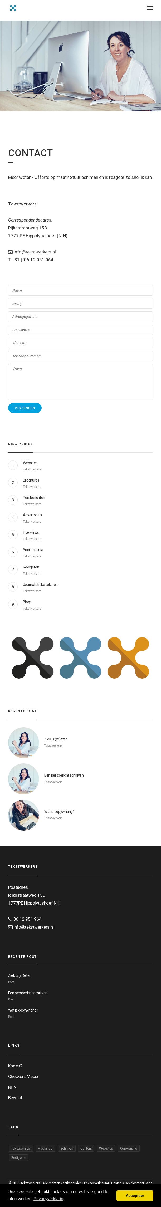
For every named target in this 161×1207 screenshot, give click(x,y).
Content (86, 1148)
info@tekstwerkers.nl (32, 251)
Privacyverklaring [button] (49, 1198)
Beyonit (15, 1097)
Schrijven (66, 1148)
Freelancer (45, 1148)
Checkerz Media (23, 1076)
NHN (12, 1087)
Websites (106, 1148)
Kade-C (15, 1065)
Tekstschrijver (21, 1148)
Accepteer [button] (135, 1196)
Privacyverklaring (96, 1183)
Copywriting (128, 1148)
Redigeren (18, 1158)
